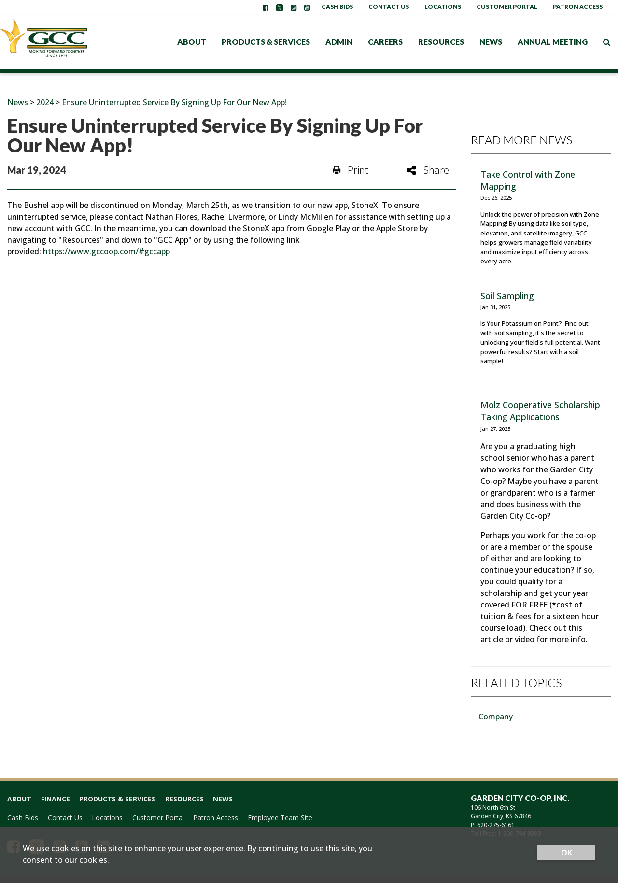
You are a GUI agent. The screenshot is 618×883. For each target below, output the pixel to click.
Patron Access (578, 6)
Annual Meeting (553, 41)
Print (350, 170)
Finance (55, 798)
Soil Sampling (507, 296)
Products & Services (266, 41)
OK (566, 852)
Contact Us (388, 6)
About (191, 41)
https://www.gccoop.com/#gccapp (106, 251)
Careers (385, 41)
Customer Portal (507, 6)
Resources (441, 41)
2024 (45, 102)
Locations (442, 6)
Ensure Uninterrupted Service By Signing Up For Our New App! (174, 102)
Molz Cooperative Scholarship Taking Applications (540, 411)
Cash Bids (337, 6)
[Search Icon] (606, 42)
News (490, 41)
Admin (338, 41)
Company (495, 716)
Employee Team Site (280, 817)
